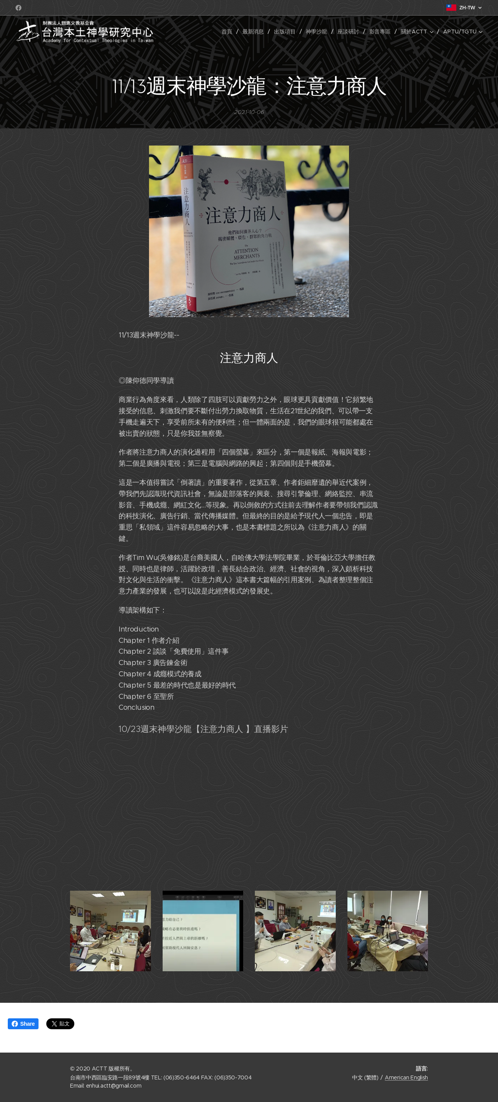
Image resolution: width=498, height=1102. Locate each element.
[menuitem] (227, 31)
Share (23, 1024)
